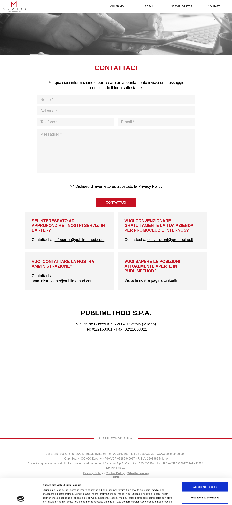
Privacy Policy (150, 186)
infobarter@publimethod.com (80, 239)
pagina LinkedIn (164, 280)
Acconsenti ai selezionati (205, 473)
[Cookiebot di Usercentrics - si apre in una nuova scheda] (21, 498)
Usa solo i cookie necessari (205, 483)
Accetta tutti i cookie (205, 462)
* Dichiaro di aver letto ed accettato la (117, 186)
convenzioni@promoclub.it (170, 239)
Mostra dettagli (172, 498)
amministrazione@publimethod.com (62, 281)
